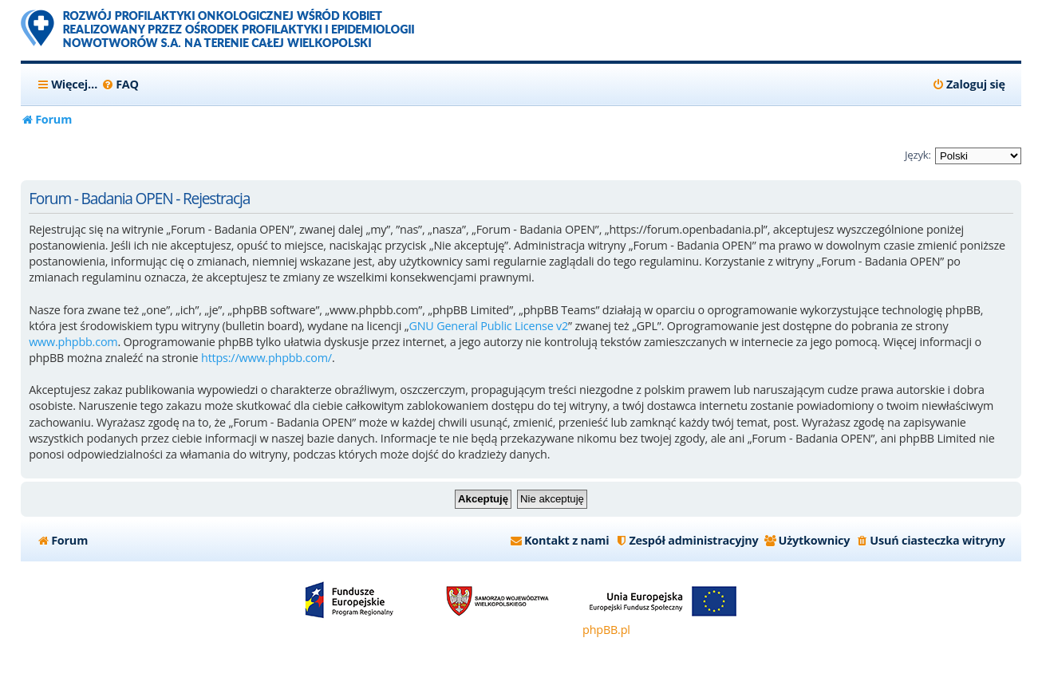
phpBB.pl (606, 629)
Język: (918, 155)
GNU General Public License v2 (488, 325)
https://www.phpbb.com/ (266, 357)
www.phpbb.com (73, 341)
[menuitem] (120, 84)
